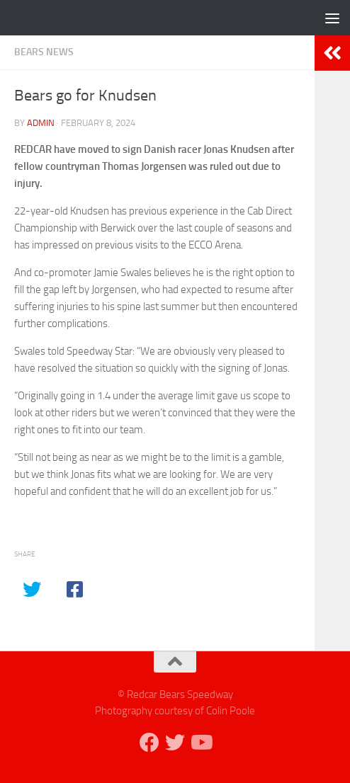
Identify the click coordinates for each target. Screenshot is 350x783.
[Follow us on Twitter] (175, 743)
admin (41, 123)
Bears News (44, 52)
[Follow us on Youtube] (200, 743)
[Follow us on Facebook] (149, 743)
